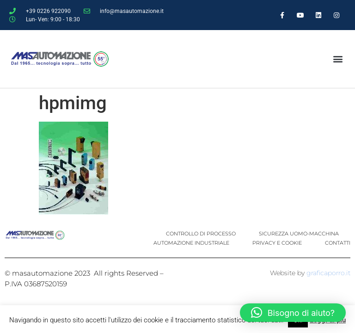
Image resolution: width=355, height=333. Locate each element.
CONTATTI (337, 243)
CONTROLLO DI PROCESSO (201, 233)
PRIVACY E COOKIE (277, 243)
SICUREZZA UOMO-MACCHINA (299, 233)
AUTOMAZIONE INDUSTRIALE (191, 243)
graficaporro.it (328, 273)
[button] (337, 59)
